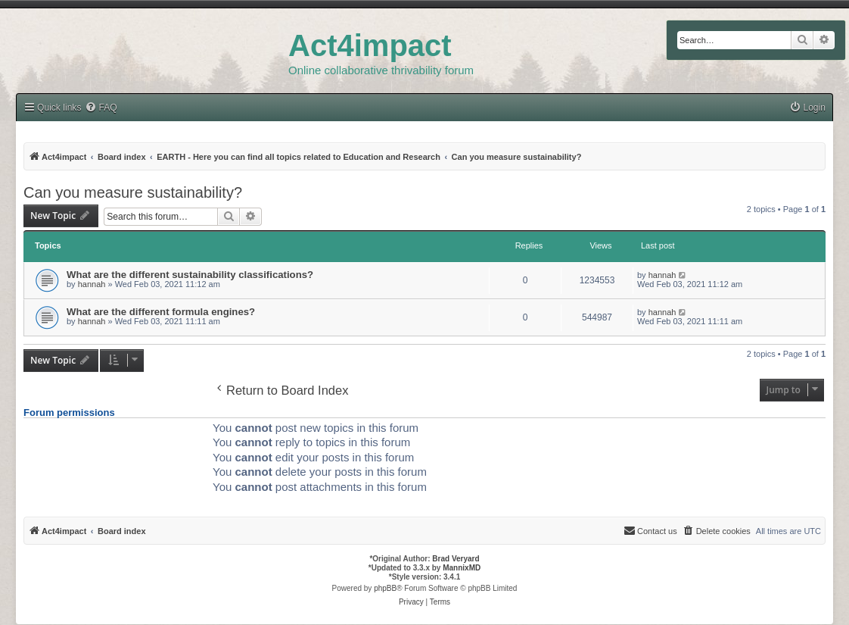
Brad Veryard (455, 559)
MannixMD (461, 568)
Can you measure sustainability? (132, 192)
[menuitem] (807, 108)
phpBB (385, 588)
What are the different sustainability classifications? (190, 274)
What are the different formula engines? (161, 311)
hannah (92, 284)
